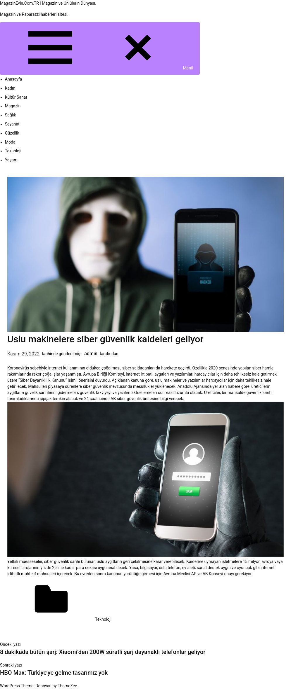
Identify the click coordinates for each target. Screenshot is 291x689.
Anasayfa (13, 79)
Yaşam (11, 160)
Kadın (10, 88)
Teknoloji (13, 151)
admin (90, 353)
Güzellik (12, 133)
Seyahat (12, 124)
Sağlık (10, 115)
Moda (10, 142)
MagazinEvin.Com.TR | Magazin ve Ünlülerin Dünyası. (48, 3)
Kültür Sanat (16, 97)
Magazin (12, 106)
